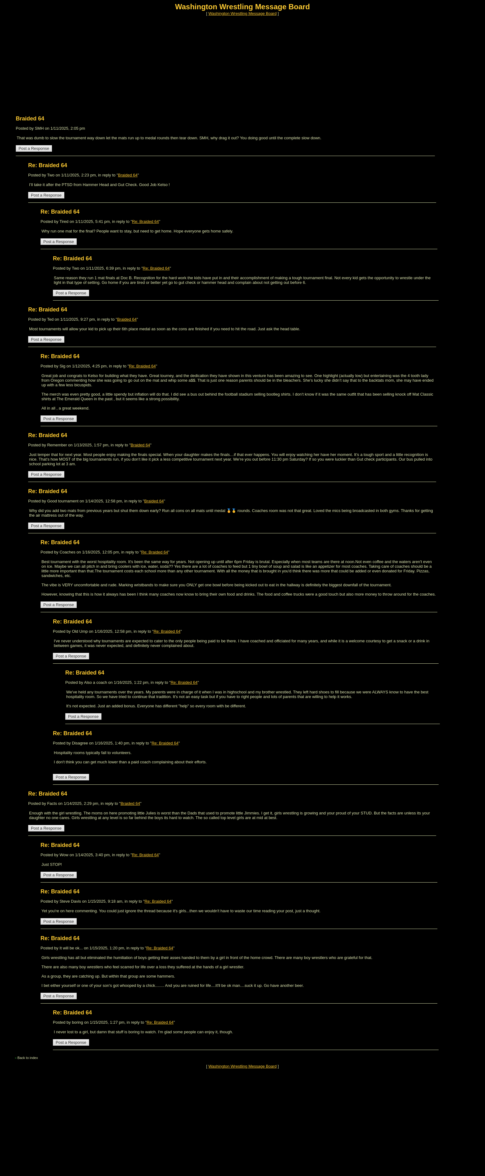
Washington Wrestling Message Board (242, 13)
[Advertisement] (188, 63)
